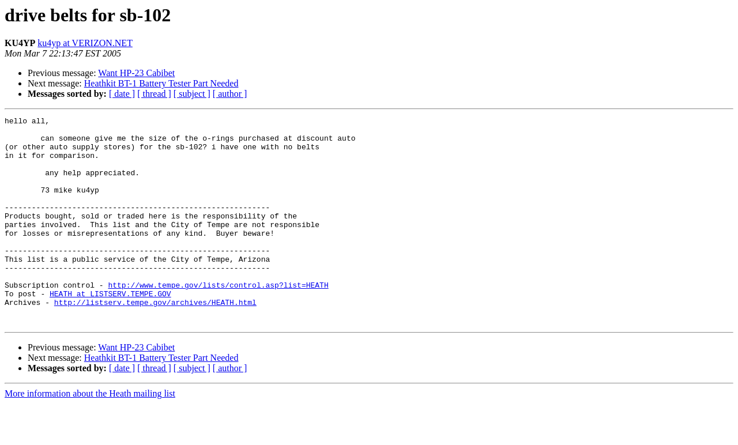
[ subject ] (192, 94)
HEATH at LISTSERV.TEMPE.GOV (110, 330)
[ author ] (230, 94)
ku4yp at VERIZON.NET (85, 43)
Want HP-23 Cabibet (136, 73)
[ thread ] (154, 94)
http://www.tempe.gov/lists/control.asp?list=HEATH (218, 319)
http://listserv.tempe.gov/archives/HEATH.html (155, 340)
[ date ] (122, 94)
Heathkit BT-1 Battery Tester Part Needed (161, 83)
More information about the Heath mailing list (90, 435)
